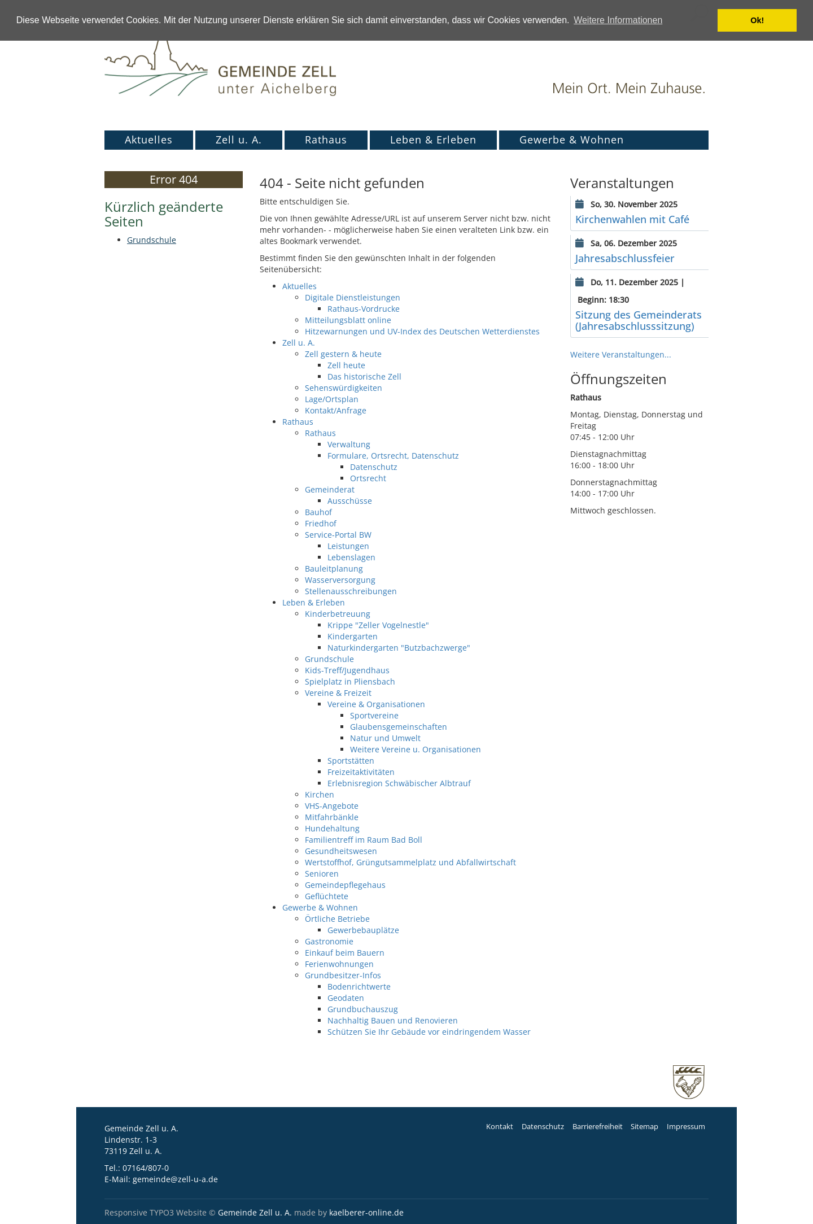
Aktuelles (149, 139)
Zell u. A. (239, 139)
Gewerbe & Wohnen (571, 139)
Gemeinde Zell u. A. (255, 1212)
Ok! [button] (757, 20)
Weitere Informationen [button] (618, 20)
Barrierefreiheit (597, 1126)
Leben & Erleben (433, 139)
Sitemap (644, 1126)
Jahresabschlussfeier (625, 258)
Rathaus (326, 139)
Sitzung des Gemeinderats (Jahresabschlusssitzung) (638, 320)
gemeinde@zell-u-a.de (175, 1179)
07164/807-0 (146, 1167)
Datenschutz (543, 1126)
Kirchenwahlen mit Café (632, 219)
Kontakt (499, 1126)
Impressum (686, 1126)
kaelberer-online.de (366, 1212)
